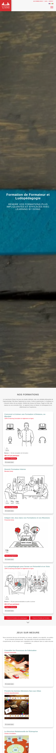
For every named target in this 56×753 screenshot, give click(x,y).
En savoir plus (9, 462)
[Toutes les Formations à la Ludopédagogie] (16, 618)
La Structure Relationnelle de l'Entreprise (21, 731)
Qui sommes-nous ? (38, 1)
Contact (51, 1)
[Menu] (51, 7)
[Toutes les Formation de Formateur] (41, 618)
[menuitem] (38, 1)
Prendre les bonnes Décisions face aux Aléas (22, 691)
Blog (46, 1)
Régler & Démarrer (10, 458)
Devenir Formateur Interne (15, 469)
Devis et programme (11, 507)
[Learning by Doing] (23, 8)
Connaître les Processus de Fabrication (20, 650)
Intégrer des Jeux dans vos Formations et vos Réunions (27, 518)
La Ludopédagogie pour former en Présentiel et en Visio (27, 566)
